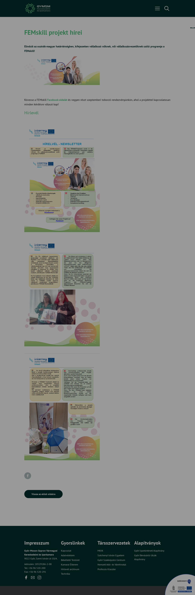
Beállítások (109, 307)
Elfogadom (85, 307)
